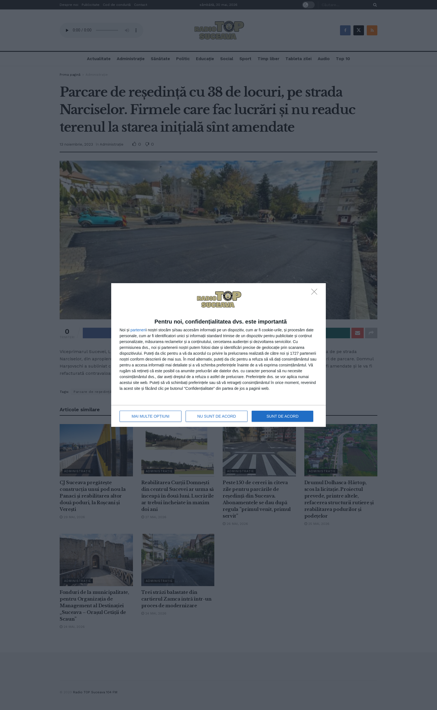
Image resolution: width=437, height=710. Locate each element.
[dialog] (218, 355)
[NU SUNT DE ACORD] (315, 293)
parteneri (138, 330)
